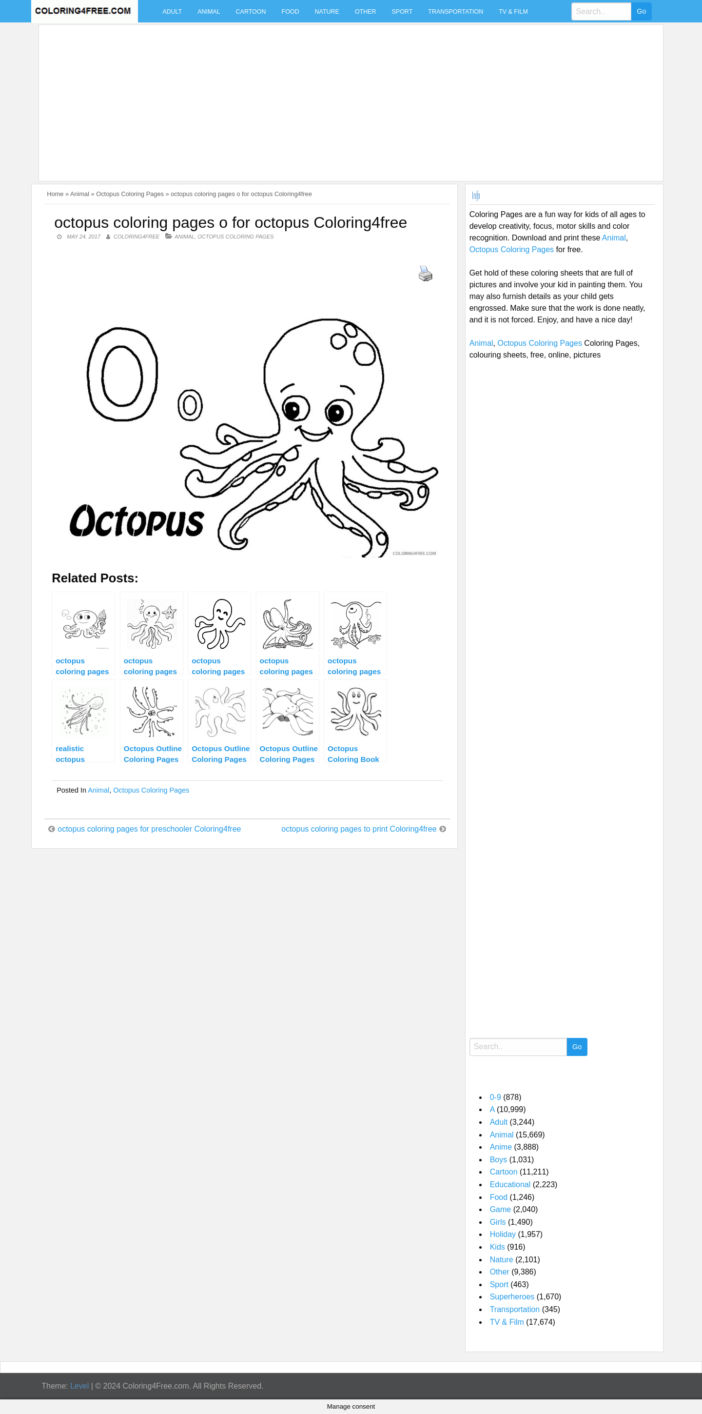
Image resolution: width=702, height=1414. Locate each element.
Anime (501, 1147)
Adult (172, 11)
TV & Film (513, 11)
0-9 (495, 1097)
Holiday (503, 1234)
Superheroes (512, 1297)
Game (500, 1209)
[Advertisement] (335, 97)
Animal (208, 11)
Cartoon (251, 11)
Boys (498, 1159)
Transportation (455, 11)
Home (55, 194)
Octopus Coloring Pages (130, 194)
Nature (327, 11)
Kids (497, 1247)
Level (79, 1386)
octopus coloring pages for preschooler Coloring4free (149, 829)
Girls (498, 1222)
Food (290, 11)
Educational (510, 1184)
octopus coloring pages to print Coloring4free (358, 829)
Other (365, 11)
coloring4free (136, 236)
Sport (402, 11)
